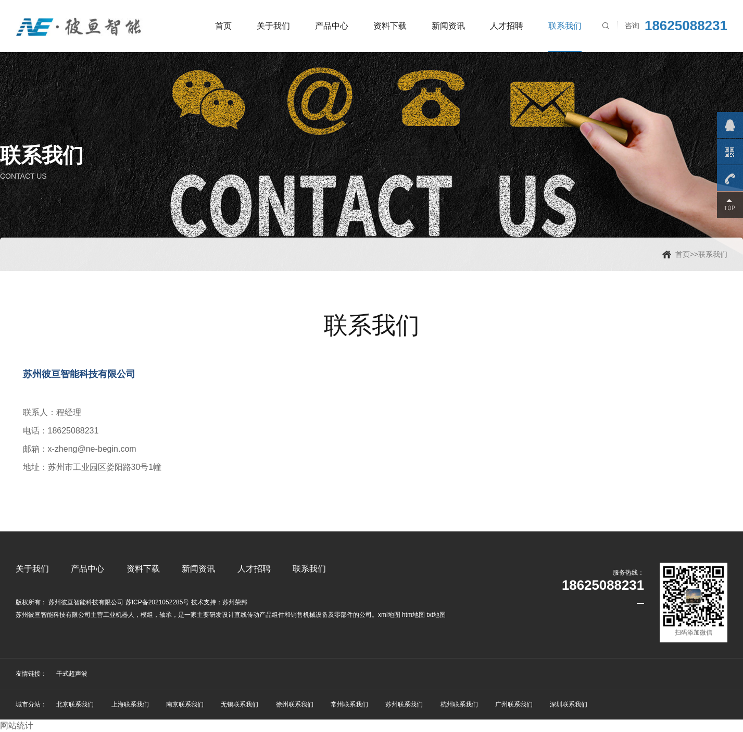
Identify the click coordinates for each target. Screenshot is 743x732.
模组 (147, 614)
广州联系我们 (514, 704)
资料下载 (390, 25)
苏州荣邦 (234, 602)
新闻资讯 (448, 25)
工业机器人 (118, 614)
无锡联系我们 (239, 704)
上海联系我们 (130, 704)
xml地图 (389, 614)
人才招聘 (506, 25)
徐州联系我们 (294, 704)
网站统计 (16, 725)
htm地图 (413, 614)
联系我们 (565, 25)
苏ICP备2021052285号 (157, 602)
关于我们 (273, 25)
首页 (223, 25)
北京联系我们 (75, 704)
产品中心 (331, 25)
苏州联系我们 (404, 704)
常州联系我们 (349, 704)
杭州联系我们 (459, 704)
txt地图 (436, 614)
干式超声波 (71, 673)
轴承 (165, 614)
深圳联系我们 (568, 704)
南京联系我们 (185, 704)
